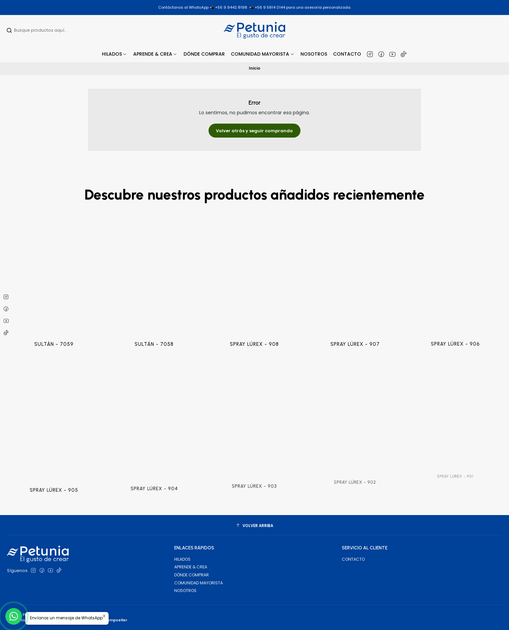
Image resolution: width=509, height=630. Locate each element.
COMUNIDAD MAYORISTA (198, 583)
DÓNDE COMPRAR (191, 575)
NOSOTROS (185, 590)
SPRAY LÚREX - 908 (254, 320)
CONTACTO (353, 559)
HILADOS (182, 559)
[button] (155, 54)
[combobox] (49, 30)
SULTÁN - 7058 (154, 327)
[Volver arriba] (254, 526)
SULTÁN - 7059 (53, 333)
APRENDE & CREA (190, 567)
